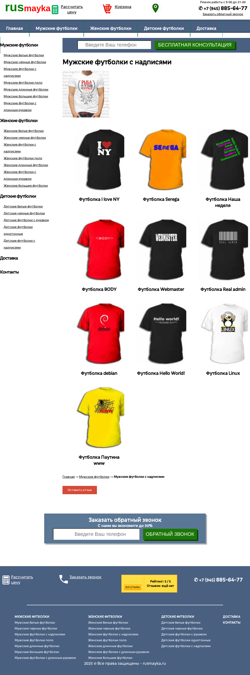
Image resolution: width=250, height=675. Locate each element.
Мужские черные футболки (25, 62)
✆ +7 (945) (218, 580)
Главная (14, 28)
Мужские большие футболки (26, 96)
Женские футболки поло (23, 158)
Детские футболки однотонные (185, 640)
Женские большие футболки (26, 185)
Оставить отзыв (80, 490)
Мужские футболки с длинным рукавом (45, 658)
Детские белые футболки (23, 206)
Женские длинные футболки (26, 165)
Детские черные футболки (24, 213)
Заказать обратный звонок (223, 14)
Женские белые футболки (24, 131)
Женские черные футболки (25, 137)
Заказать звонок (86, 577)
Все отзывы (132, 587)
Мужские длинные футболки (26, 89)
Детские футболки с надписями (186, 646)
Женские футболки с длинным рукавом (118, 652)
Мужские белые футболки (24, 55)
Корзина (123, 7)
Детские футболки (164, 28)
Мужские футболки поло (23, 82)
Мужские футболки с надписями (40, 634)
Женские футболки (110, 28)
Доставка (206, 28)
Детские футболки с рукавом (26, 220)
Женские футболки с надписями (113, 634)
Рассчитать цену (72, 9)
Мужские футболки (56, 28)
